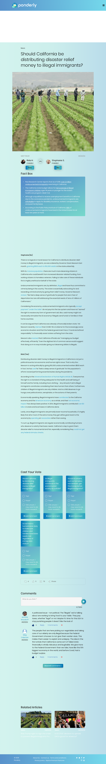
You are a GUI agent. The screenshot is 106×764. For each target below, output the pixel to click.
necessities (46, 418)
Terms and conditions (58, 758)
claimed (38, 327)
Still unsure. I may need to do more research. (32, 507)
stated (23, 295)
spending (35, 418)
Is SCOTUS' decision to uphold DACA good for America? (68, 735)
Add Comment (30, 516)
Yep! (27, 496)
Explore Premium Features (55, 760)
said (34, 369)
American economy (43, 400)
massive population (35, 271)
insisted (35, 338)
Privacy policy (40, 760)
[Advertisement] (53, 26)
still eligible (29, 201)
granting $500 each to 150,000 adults (41, 266)
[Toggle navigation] (103, 5)
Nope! (28, 500)
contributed (63, 397)
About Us (36, 758)
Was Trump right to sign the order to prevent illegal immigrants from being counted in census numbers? (36, 735)
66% (67, 208)
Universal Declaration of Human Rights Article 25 (53, 377)
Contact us (45, 758)
